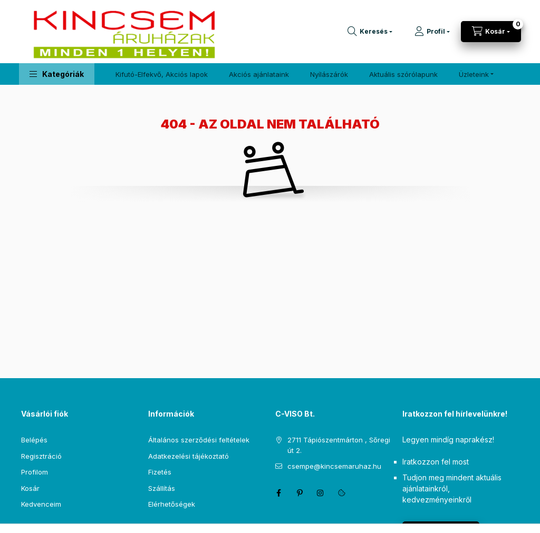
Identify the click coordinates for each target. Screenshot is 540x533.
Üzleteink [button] (474, 74)
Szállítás (161, 488)
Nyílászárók (329, 74)
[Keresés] (369, 31)
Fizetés (159, 472)
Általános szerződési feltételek (198, 440)
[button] (56, 74)
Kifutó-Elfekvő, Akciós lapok (161, 74)
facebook (278, 493)
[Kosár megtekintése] (491, 31)
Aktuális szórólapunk (403, 74)
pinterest (299, 493)
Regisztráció (41, 456)
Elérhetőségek (171, 504)
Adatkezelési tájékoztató (188, 456)
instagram (320, 493)
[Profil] (432, 31)
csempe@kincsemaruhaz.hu (334, 466)
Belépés (34, 440)
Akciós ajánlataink (259, 74)
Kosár (30, 488)
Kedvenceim (41, 504)
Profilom (34, 472)
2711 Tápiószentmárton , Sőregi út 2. (338, 445)
